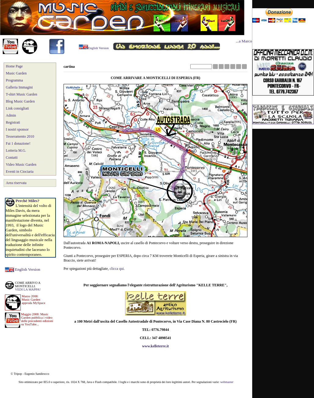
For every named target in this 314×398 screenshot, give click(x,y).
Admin (11, 115)
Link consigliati (17, 108)
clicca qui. (117, 268)
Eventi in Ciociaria (20, 171)
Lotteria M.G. (16, 150)
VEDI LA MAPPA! (28, 289)
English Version (27, 269)
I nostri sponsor (17, 129)
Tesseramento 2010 (20, 136)
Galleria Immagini (19, 87)
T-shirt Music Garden (21, 94)
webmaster (226, 382)
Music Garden (16, 73)
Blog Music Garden (20, 101)
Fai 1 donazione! (18, 143)
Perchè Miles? (27, 200)
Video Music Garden (21, 164)
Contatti (12, 157)
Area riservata (16, 183)
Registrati (13, 122)
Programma (14, 80)
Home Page (14, 66)
